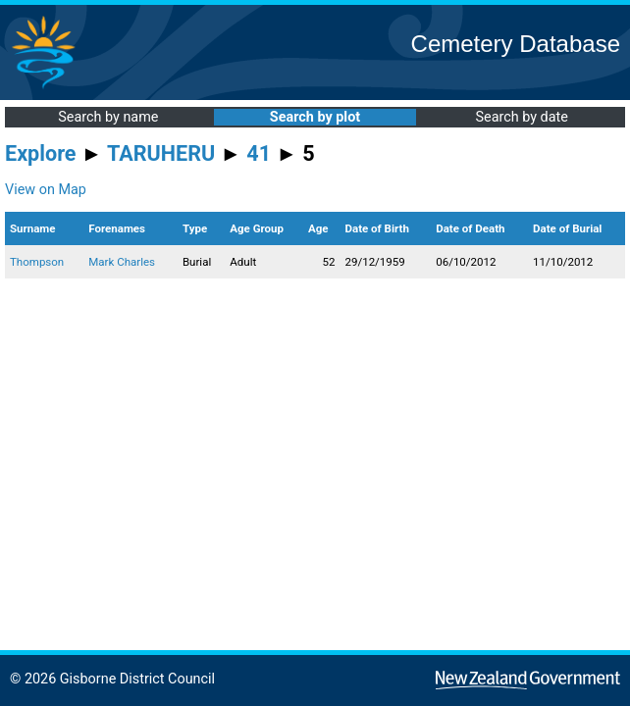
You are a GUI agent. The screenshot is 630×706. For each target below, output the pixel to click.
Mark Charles (121, 262)
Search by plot (315, 117)
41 (258, 153)
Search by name (108, 117)
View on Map (45, 189)
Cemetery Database (515, 43)
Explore (41, 153)
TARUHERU (161, 153)
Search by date (521, 117)
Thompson (37, 262)
